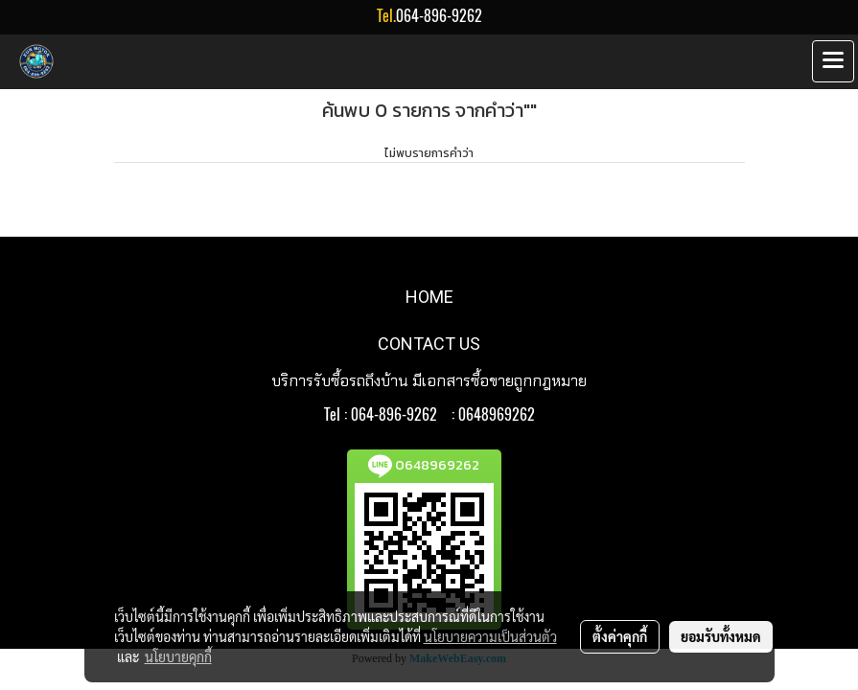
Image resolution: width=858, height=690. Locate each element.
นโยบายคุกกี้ (178, 656)
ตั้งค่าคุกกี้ (619, 636)
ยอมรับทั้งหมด (721, 636)
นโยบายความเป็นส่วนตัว (490, 636)
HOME (429, 297)
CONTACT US (429, 344)
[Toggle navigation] (833, 61)
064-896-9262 (439, 16)
